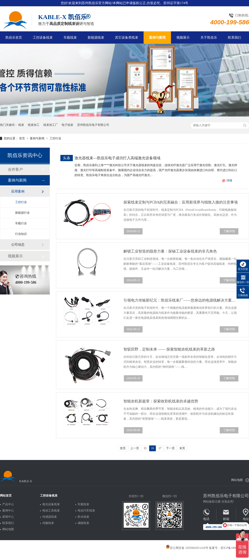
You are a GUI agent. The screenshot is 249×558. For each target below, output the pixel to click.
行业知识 (21, 233)
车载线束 (70, 37)
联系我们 (234, 37)
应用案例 (17, 191)
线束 (21, 124)
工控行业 (55, 138)
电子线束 (67, 124)
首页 (22, 138)
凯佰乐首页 (13, 37)
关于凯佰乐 (208, 37)
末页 (182, 448)
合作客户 (15, 169)
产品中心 (8, 504)
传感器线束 (49, 516)
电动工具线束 (51, 510)
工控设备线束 (43, 37)
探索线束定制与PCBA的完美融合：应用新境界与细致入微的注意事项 (180, 202)
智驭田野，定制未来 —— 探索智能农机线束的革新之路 (169, 349)
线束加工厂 (50, 124)
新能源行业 (22, 212)
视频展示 (183, 37)
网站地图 (237, 480)
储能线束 (83, 523)
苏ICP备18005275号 (233, 547)
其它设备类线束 (126, 37)
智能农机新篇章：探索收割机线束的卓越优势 (160, 401)
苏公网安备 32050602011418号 (187, 547)
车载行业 (21, 223)
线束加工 (33, 124)
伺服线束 (48, 523)
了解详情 (229, 231)
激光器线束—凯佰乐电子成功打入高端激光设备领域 (117, 158)
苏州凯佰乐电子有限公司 (93, 124)
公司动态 (17, 244)
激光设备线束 (51, 504)
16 (152, 448)
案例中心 (8, 510)
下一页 (170, 448)
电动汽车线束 (86, 510)
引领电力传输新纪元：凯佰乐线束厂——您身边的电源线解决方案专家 (180, 300)
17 (160, 448)
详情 (229, 180)
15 (145, 448)
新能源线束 (96, 37)
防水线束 (83, 516)
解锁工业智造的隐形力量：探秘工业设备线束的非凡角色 (170, 251)
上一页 (134, 448)
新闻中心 (8, 516)
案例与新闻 (157, 37)
